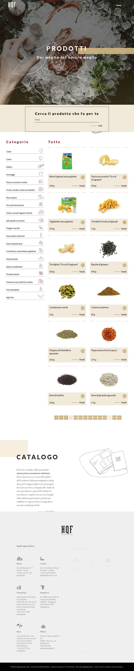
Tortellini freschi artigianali (104, 221)
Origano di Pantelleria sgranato (60, 352)
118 (114, 418)
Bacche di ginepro (99, 264)
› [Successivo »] (119, 418)
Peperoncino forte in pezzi (104, 350)
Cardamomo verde (58, 307)
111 (81, 418)
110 (76, 418)
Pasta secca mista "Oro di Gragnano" (103, 178)
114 (95, 418)
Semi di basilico (56, 395)
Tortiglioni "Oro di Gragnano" (63, 264)
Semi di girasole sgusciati (103, 395)
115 (100, 418)
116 (105, 418)
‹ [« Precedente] (56, 418)
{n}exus (120, 667)
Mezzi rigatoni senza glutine (63, 176)
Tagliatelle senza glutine (61, 221)
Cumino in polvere (100, 307)
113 (90, 418)
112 (85, 418)
